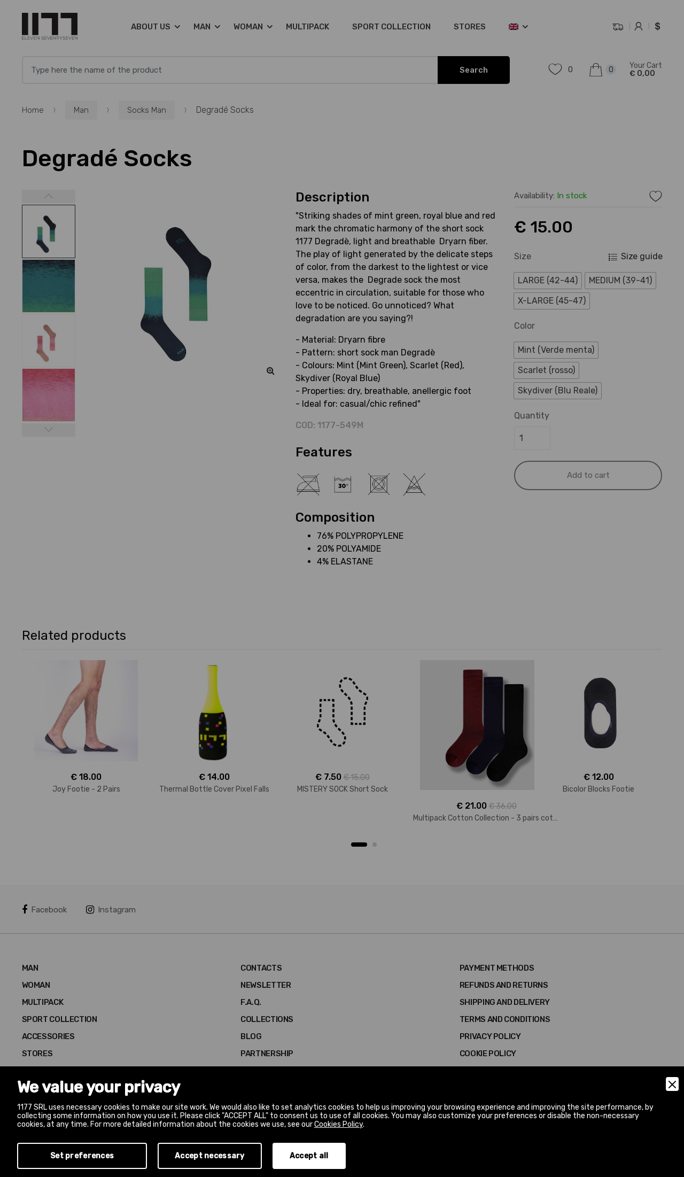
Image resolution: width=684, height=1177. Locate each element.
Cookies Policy (338, 1124)
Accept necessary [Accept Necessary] (209, 1155)
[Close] (672, 1084)
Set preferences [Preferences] (82, 1155)
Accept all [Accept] (309, 1155)
